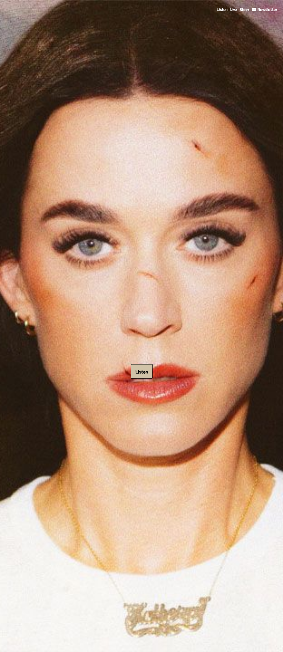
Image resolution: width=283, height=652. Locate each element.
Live (233, 8)
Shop (244, 8)
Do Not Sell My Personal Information (143, 644)
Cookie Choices (182, 644)
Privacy (111, 644)
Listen (222, 8)
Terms (97, 644)
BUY (230, 237)
